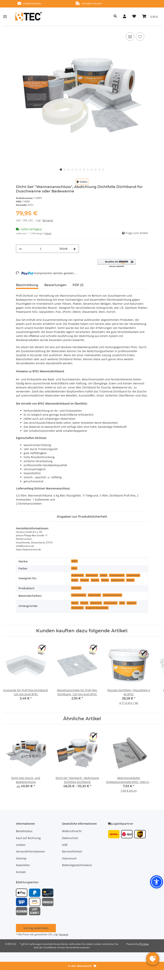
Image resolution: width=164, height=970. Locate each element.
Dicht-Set (76, 588)
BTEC (74, 561)
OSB (122, 603)
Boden (104, 575)
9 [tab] (91, 169)
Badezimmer (118, 580)
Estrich (84, 603)
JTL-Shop (144, 944)
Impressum (69, 858)
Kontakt (21, 872)
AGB (64, 845)
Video (82, 182)
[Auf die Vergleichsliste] (130, 36)
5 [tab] (76, 169)
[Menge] (40, 249)
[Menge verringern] (20, 249)
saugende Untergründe (97, 607)
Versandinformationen (30, 851)
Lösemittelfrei (78, 595)
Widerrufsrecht (72, 831)
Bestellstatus (24, 831)
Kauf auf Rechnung (28, 838)
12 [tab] (103, 169)
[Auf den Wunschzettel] (140, 36)
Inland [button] (48, 233)
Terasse (84, 580)
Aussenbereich (117, 575)
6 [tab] (80, 169)
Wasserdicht (94, 595)
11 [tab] (99, 169)
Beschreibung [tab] (27, 285)
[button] (91, 16)
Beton (75, 603)
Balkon (130, 580)
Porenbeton (77, 607)
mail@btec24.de (38, 3)
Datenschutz (70, 838)
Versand (47, 220)
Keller (74, 580)
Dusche (95, 580)
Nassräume (91, 575)
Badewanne (77, 575)
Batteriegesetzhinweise (77, 865)
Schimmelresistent (112, 595)
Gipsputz (132, 603)
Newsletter (23, 865)
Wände (105, 580)
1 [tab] (61, 169)
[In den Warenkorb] (82, 966)
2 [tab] (65, 169)
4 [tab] (72, 169)
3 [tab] (68, 169)
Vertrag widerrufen (35, 928)
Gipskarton (96, 603)
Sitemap (21, 858)
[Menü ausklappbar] (5, 16)
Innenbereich (133, 575)
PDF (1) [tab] (78, 285)
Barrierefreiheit (72, 851)
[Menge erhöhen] (74, 249)
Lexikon (21, 845)
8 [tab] (88, 169)
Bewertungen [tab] (55, 285)
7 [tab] (84, 169)
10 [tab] (95, 169)
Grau (74, 568)
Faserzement (110, 603)
